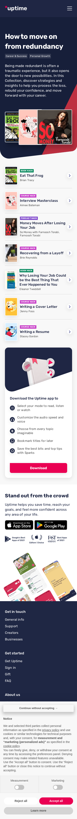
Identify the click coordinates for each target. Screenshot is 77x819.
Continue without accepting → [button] (38, 708)
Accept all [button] (56, 801)
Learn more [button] (38, 810)
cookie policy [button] (11, 746)
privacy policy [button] (50, 730)
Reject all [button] (21, 801)
